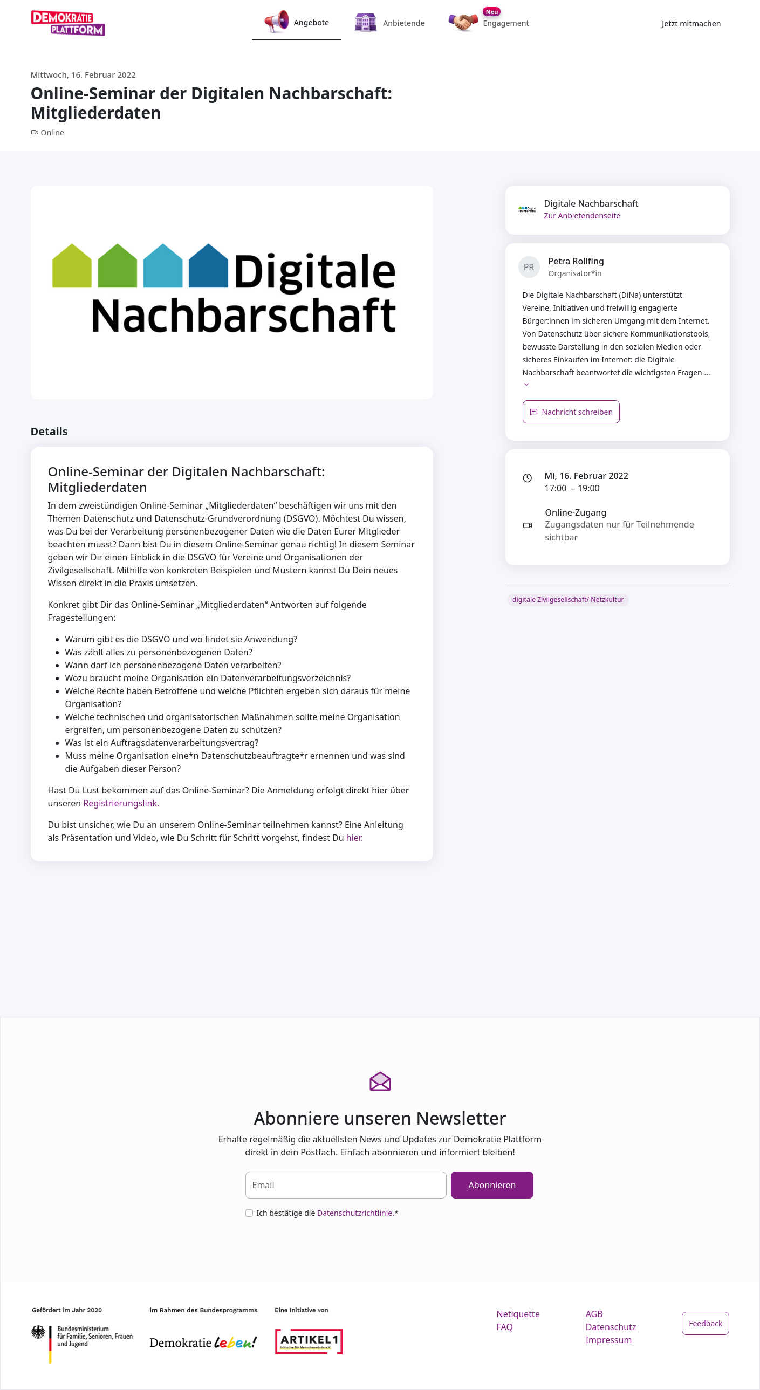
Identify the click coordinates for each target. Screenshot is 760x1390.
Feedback (705, 1323)
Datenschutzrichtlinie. (355, 1213)
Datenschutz (611, 1327)
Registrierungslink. (121, 803)
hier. (354, 838)
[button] (526, 385)
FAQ (505, 1327)
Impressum (609, 1340)
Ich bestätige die (328, 1213)
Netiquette (518, 1314)
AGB (594, 1314)
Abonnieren (492, 1185)
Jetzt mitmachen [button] (691, 23)
